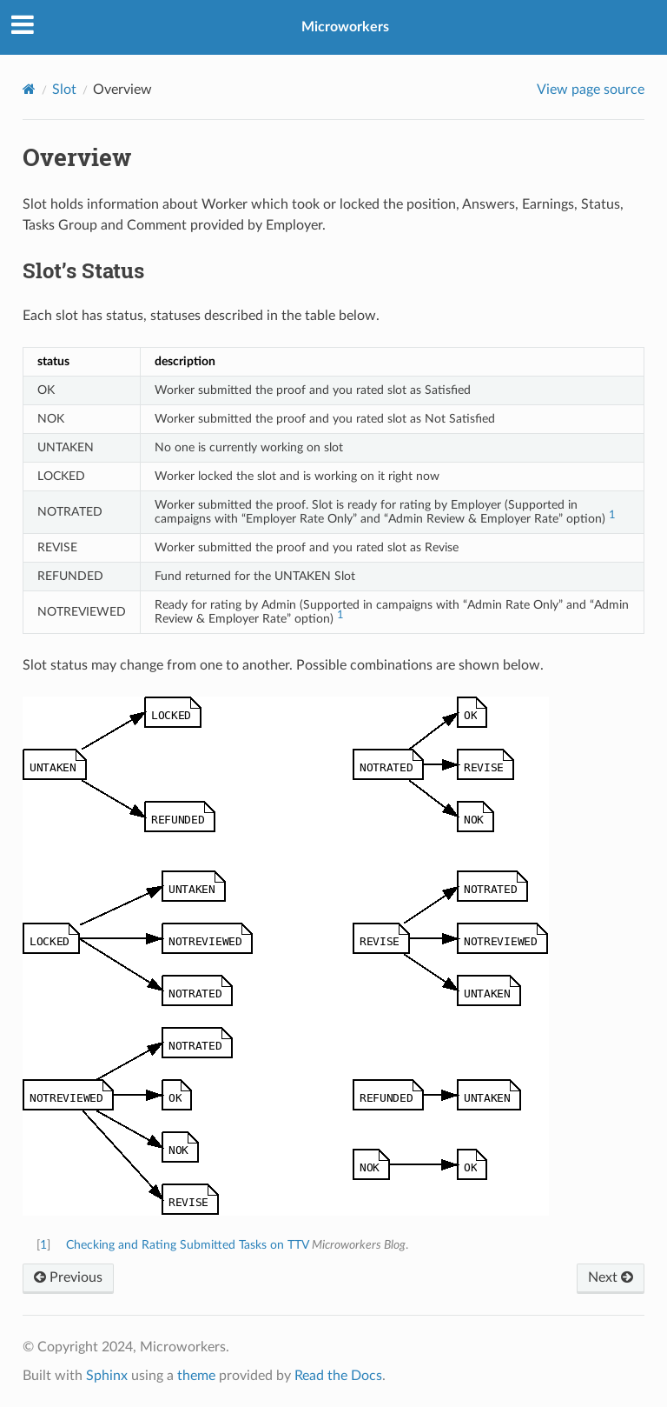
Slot (64, 90)
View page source (590, 90)
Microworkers (345, 27)
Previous (68, 1277)
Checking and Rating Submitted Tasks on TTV (187, 1244)
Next (610, 1277)
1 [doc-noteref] (612, 515)
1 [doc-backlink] (43, 1244)
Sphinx (107, 1376)
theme (196, 1376)
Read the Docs (338, 1376)
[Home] (29, 89)
